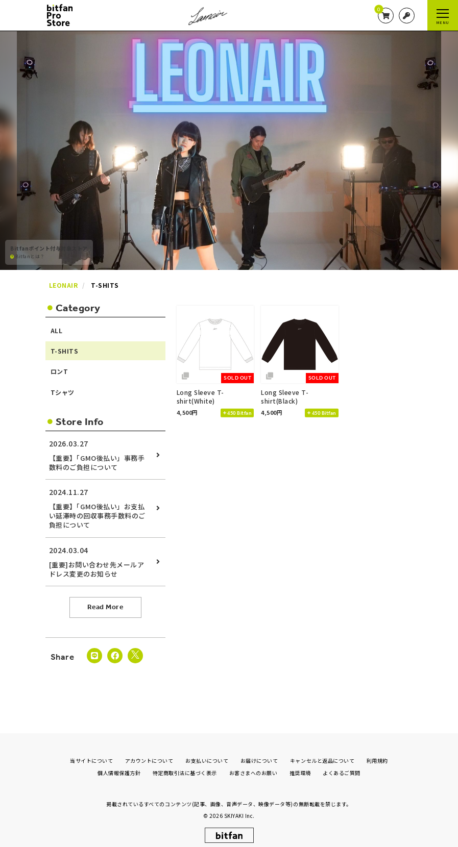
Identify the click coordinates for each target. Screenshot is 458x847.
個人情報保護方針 (119, 764)
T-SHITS (65, 350)
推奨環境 (300, 764)
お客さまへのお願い (253, 764)
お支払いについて (206, 752)
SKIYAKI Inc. (239, 807)
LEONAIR (63, 285)
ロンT (59, 371)
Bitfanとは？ (27, 256)
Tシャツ (63, 392)
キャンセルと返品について (322, 752)
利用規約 (377, 752)
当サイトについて (91, 752)
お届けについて (259, 752)
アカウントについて (149, 752)
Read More (105, 607)
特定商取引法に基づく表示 (185, 764)
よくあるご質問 (341, 764)
